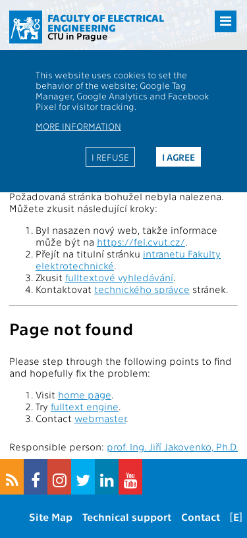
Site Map (50, 516)
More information (78, 126)
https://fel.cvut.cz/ (141, 242)
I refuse (110, 156)
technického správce (142, 289)
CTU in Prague (77, 35)
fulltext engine (85, 406)
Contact (200, 516)
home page (84, 394)
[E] (236, 516)
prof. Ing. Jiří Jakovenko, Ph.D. (172, 446)
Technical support (126, 516)
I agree (178, 156)
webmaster (100, 418)
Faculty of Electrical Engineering (105, 23)
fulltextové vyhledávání (119, 277)
